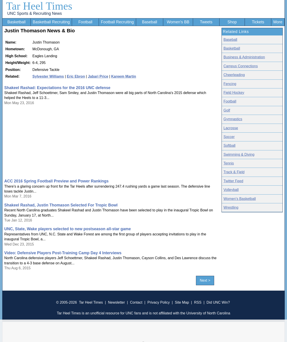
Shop (232, 22)
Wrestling (231, 207)
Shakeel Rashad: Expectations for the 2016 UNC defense (57, 88)
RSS (197, 302)
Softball (229, 145)
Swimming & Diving (239, 154)
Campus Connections (241, 66)
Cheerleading (234, 75)
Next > (205, 281)
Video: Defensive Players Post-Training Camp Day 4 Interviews (63, 253)
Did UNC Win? (218, 302)
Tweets (206, 22)
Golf (227, 110)
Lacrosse (231, 128)
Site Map (182, 302)
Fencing (230, 84)
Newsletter (116, 302)
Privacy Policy (158, 302)
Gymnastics (233, 119)
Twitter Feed (233, 181)
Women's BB (178, 22)
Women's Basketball (240, 199)
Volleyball (231, 190)
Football (85, 22)
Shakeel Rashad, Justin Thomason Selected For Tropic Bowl (60, 205)
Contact (136, 302)
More (277, 22)
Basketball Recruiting (51, 22)
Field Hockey (234, 92)
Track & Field (234, 172)
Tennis (229, 163)
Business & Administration (244, 57)
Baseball (149, 22)
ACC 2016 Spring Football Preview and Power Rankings (56, 181)
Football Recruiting (117, 22)
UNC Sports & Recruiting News (34, 13)
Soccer (229, 137)
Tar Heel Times (39, 6)
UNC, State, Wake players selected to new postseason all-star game (67, 229)
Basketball (16, 22)
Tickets (258, 22)
